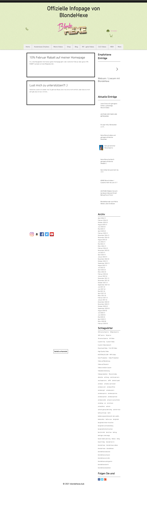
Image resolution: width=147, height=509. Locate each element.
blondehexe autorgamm (105, 461)
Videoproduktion (103, 374)
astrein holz (116, 410)
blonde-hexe (101, 448)
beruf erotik (101, 432)
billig (118, 439)
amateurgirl (101, 390)
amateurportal (102, 397)
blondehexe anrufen (104, 458)
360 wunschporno (103, 332)
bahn (109, 413)
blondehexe (110, 448)
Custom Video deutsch (104, 345)
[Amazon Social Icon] (37, 234)
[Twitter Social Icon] (47, 234)
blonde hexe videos (112, 445)
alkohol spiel (116, 380)
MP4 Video (113, 355)
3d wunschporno (103, 338)
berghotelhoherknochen (105, 429)
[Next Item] (117, 69)
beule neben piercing (104, 439)
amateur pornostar (110, 384)
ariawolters (101, 406)
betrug (115, 432)
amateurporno (102, 393)
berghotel (116, 419)
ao (105, 403)
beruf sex (109, 432)
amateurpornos (112, 393)
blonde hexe (101, 445)
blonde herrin (110, 442)
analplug (100, 403)
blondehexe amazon (104, 455)
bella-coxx (109, 419)
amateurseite (102, 400)
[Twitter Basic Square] (102, 479)
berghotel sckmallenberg (105, 426)
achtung (106, 377)
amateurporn (110, 390)
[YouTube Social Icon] (52, 234)
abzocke (100, 377)
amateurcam (102, 387)
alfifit (109, 380)
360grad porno (114, 332)
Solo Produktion (102, 358)
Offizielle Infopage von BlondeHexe (73, 12)
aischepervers (102, 380)
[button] (111, 35)
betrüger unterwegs (104, 435)
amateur (100, 384)
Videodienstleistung (104, 371)
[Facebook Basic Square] (99, 479)
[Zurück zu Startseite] (60, 351)
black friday (101, 442)
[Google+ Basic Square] (105, 479)
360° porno (101, 335)
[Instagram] (32, 234)
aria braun (110, 403)
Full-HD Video (113, 348)
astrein (108, 406)
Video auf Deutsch (103, 364)
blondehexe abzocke (104, 452)
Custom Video (110, 342)
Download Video (102, 348)
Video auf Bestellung (104, 361)
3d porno (108, 335)
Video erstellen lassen (104, 368)
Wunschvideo (113, 374)
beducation (101, 419)
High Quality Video (103, 351)
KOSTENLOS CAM (103, 355)
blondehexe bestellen (104, 468)
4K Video (111, 338)
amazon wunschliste (113, 400)
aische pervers (114, 377)
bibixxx (114, 439)
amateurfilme (111, 387)
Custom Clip (101, 342)
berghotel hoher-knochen (106, 423)
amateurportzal (112, 397)
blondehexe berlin (103, 465)
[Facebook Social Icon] (42, 234)
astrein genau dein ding (105, 410)
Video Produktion (114, 358)
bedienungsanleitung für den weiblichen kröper (109, 416)
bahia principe (102, 413)
